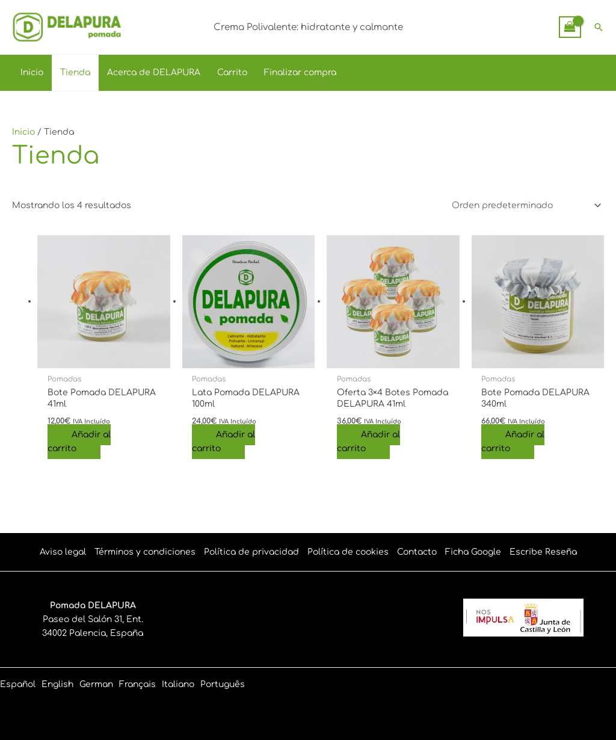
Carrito (232, 72)
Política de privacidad (251, 552)
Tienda (75, 72)
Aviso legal (63, 552)
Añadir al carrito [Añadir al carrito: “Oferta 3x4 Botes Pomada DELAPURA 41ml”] (368, 441)
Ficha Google (473, 552)
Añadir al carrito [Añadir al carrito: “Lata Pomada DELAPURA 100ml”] (223, 441)
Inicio (31, 72)
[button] (598, 27)
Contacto (417, 552)
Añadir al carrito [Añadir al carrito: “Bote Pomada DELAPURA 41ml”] (79, 441)
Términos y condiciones (145, 552)
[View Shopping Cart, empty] (570, 26)
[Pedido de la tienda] (524, 205)
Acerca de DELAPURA (153, 72)
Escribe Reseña (543, 552)
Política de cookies (348, 552)
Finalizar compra (300, 72)
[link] (17, 684)
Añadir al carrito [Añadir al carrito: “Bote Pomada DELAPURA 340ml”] (512, 441)
